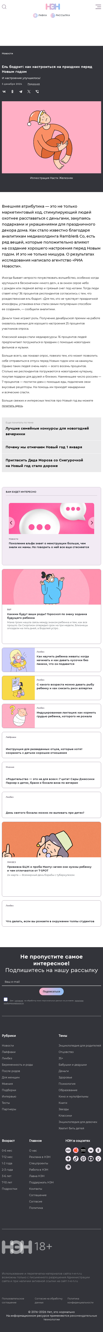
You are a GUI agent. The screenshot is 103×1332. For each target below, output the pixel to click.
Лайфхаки (11, 737)
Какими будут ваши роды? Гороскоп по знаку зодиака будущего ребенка (47, 616)
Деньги (64, 1071)
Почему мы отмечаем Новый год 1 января (44, 447)
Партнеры (9, 1109)
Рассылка (60, 15)
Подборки (9, 1090)
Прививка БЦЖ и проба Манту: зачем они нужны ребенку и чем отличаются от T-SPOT (49, 868)
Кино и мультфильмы (73, 1096)
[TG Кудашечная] (76, 1150)
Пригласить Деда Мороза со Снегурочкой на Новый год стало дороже (44, 463)
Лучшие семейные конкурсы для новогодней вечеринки (47, 431)
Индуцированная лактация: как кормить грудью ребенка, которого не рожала (66, 714)
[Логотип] (53, 7)
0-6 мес (7, 1150)
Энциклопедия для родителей (80, 1045)
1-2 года (7, 1163)
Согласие (35, 1201)
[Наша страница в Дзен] (68, 1159)
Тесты (6, 1103)
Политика (36, 1208)
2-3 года (7, 1169)
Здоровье (65, 1077)
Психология (67, 1083)
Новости (7, 53)
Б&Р (9, 609)
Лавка (40, 15)
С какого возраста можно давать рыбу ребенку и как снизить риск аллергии (65, 686)
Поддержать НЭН (41, 1182)
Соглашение (38, 1195)
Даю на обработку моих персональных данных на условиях (43, 1002)
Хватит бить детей (71, 1128)
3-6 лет (6, 1176)
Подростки (9, 1188)
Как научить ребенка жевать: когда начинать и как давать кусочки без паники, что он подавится (63, 660)
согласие (19, 1001)
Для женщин (11, 1077)
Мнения (10, 767)
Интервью (9, 1096)
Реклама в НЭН (40, 1157)
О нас (33, 1150)
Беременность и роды (17, 1064)
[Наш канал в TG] (68, 1150)
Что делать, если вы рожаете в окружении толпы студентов (50, 921)
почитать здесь (12, 405)
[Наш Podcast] (98, 1159)
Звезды (64, 1109)
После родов (11, 1071)
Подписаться (51, 991)
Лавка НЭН (37, 1176)
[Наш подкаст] (68, 1167)
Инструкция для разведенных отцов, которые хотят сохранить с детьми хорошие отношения (44, 751)
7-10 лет (7, 1182)
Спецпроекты (38, 1163)
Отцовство (66, 1052)
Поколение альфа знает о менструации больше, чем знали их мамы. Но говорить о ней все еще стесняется (49, 545)
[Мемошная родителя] (83, 1150)
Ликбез (40, 652)
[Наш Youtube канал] (91, 1159)
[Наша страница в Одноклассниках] (98, 1150)
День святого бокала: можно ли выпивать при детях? (45, 812)
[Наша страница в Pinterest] (83, 1159)
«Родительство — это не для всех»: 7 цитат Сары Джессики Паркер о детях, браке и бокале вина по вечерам (50, 781)
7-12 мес (7, 1157)
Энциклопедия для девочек (78, 1122)
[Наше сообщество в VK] (91, 1150)
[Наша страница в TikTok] (76, 1159)
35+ (61, 1058)
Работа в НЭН (38, 1169)
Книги (63, 1103)
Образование (68, 1090)
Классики (65, 1115)
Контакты (35, 1188)
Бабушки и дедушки (73, 1064)
